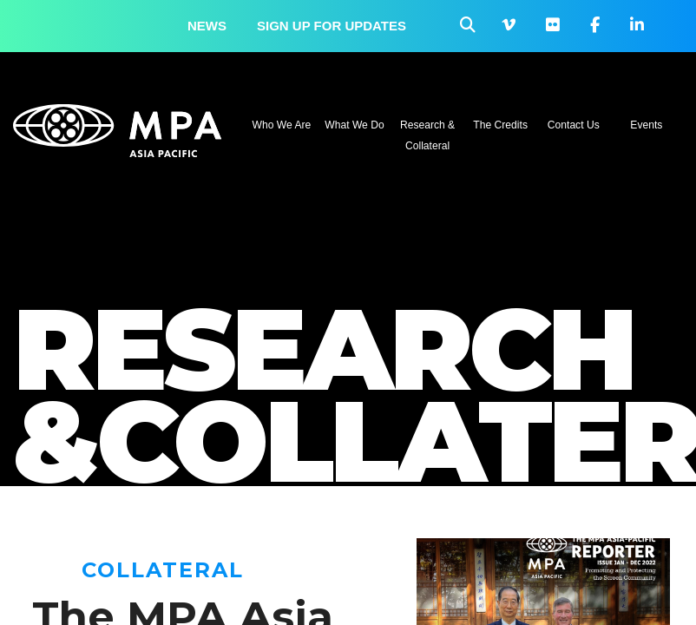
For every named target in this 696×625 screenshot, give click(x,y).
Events (646, 125)
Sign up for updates (331, 25)
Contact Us (574, 125)
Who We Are (282, 125)
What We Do (354, 125)
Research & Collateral (427, 135)
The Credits (500, 125)
